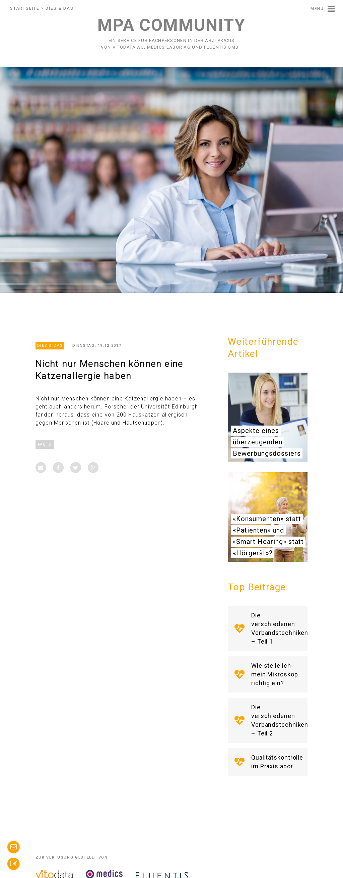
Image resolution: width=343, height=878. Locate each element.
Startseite (25, 8)
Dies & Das (59, 8)
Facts (45, 444)
